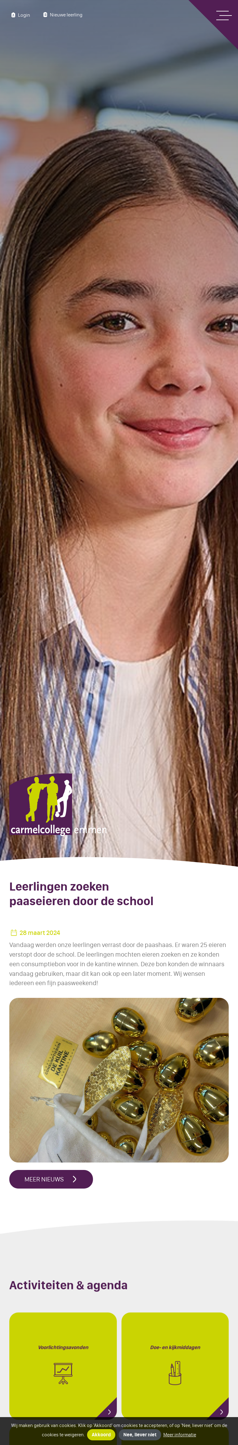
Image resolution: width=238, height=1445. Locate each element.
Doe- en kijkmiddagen (175, 1369)
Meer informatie (179, 1435)
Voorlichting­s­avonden (63, 1369)
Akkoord (101, 1435)
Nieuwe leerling (62, 14)
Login (20, 15)
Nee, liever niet (139, 1435)
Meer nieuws (51, 1179)
